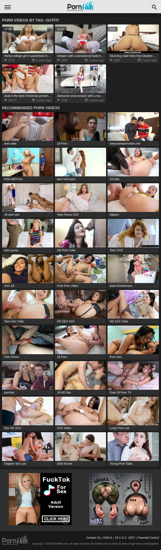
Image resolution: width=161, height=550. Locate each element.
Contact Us (93, 537)
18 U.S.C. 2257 (125, 537)
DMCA (107, 537)
